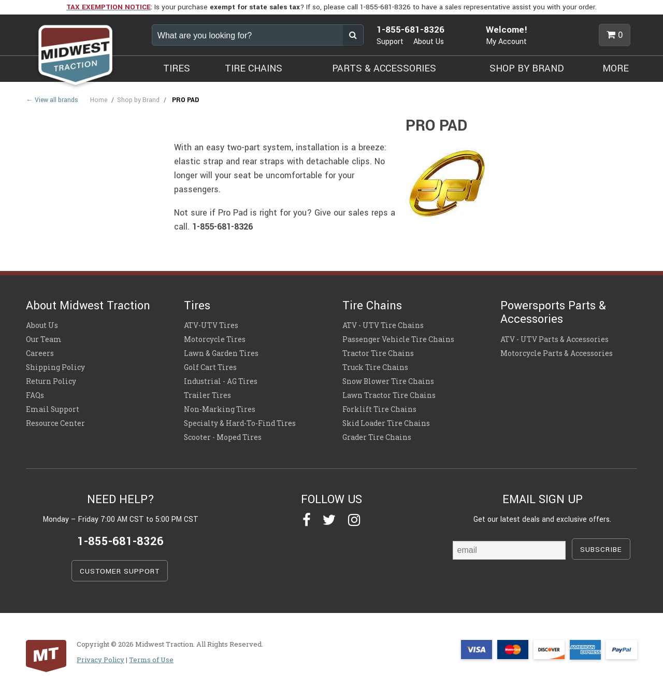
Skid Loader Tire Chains (386, 423)
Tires (197, 305)
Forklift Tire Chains (379, 409)
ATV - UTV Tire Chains (383, 325)
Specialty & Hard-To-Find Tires (240, 423)
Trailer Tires (207, 395)
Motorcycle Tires (215, 339)
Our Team (44, 339)
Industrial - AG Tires (220, 381)
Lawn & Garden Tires (221, 353)
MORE (615, 68)
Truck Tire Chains (375, 367)
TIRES (176, 68)
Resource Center (55, 423)
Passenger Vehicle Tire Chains (398, 339)
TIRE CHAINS (253, 68)
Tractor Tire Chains (378, 353)
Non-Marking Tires (219, 409)
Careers (40, 353)
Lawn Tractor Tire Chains (389, 395)
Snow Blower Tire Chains (388, 381)
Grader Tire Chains (376, 437)
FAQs (35, 395)
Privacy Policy (100, 659)
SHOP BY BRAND (526, 68)
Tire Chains (372, 305)
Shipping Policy (55, 367)
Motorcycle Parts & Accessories (556, 353)
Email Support (52, 409)
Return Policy (51, 381)
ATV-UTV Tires (211, 325)
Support (390, 41)
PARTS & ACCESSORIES (384, 68)
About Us (428, 41)
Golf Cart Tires (210, 367)
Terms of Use (151, 659)
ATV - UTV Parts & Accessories (554, 339)
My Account (506, 41)
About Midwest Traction (88, 305)
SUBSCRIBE (601, 549)
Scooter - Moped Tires (223, 437)
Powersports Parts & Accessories (553, 312)
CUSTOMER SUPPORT (120, 571)
